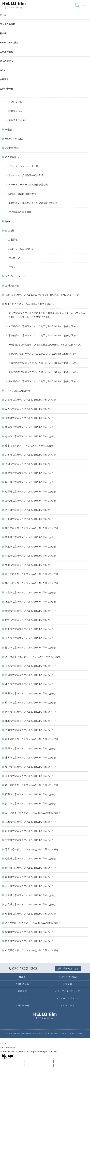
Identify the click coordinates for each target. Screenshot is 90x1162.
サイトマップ (68, 1005)
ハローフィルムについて (67, 991)
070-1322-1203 (23, 968)
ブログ (22, 998)
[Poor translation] (9, 1056)
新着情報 (22, 991)
